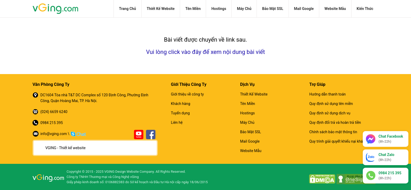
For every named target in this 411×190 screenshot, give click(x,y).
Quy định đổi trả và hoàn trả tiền (335, 122)
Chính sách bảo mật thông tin (333, 132)
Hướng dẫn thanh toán (327, 94)
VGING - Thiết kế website (65, 148)
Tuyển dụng (180, 113)
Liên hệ (177, 122)
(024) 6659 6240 (53, 112)
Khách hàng (180, 104)
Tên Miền (193, 9)
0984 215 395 (51, 123)
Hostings (218, 9)
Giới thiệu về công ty (187, 94)
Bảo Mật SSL (272, 9)
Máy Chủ (244, 9)
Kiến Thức (365, 9)
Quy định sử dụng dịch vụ (329, 113)
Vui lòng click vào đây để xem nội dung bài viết (205, 52)
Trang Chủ (127, 9)
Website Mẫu (335, 9)
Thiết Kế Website (161, 9)
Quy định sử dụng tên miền (331, 104)
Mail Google (304, 9)
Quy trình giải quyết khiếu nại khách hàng (342, 141)
